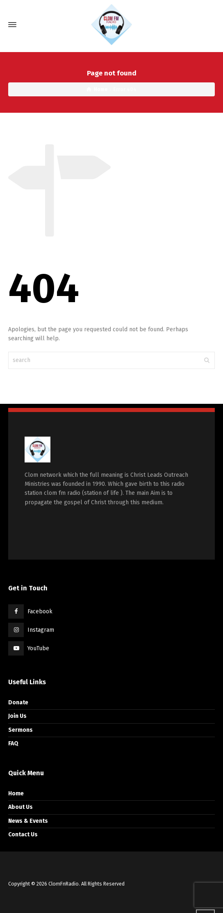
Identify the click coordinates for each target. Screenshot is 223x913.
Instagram (40, 629)
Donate (18, 702)
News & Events (28, 820)
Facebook (39, 611)
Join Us (17, 716)
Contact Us (23, 834)
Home (16, 793)
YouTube (38, 648)
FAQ (13, 743)
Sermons (20, 729)
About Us (20, 807)
